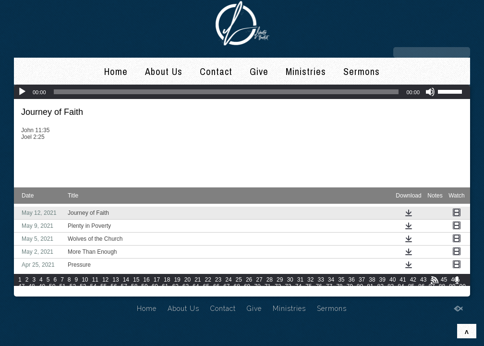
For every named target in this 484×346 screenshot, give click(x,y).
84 (401, 286)
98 (93, 293)
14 (126, 279)
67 (226, 286)
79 (350, 286)
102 (142, 293)
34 (331, 279)
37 (362, 279)
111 (263, 293)
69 (247, 286)
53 (83, 286)
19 (177, 279)
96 (73, 293)
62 (175, 286)
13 (115, 279)
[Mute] (430, 92)
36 (352, 279)
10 (85, 279)
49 (42, 286)
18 (167, 279)
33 (320, 279)
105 (182, 293)
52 (73, 286)
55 (103, 286)
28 (269, 279)
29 (280, 279)
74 (298, 286)
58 (134, 286)
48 (31, 286)
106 (196, 293)
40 (392, 279)
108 (223, 293)
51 (62, 286)
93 (42, 293)
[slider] (226, 91)
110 (250, 293)
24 (228, 279)
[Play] (22, 92)
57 (124, 286)
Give (259, 71)
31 (300, 279)
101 (128, 293)
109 (237, 293)
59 (144, 286)
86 (421, 286)
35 (341, 279)
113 (290, 293)
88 (442, 286)
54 (93, 286)
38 (372, 279)
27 (259, 279)
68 (237, 286)
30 (290, 279)
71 (268, 286)
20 (187, 279)
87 (431, 286)
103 (155, 293)
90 (462, 286)
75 (308, 286)
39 (382, 279)
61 (165, 286)
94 (52, 293)
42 (413, 279)
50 (52, 286)
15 (136, 279)
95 (62, 293)
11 (95, 279)
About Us (163, 71)
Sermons (361, 71)
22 (208, 279)
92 (31, 293)
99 (103, 293)
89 (452, 286)
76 (318, 286)
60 (155, 286)
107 (209, 293)
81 (370, 286)
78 (339, 286)
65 (206, 286)
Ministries (306, 71)
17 (157, 279)
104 (169, 293)
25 (239, 279)
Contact (216, 71)
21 (197, 279)
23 (218, 279)
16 (146, 279)
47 (21, 286)
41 (402, 279)
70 (257, 286)
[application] (242, 92)
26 (249, 279)
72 (278, 286)
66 (216, 286)
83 (390, 286)
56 (113, 286)
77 (329, 286)
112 (277, 293)
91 (21, 293)
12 (105, 279)
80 (360, 286)
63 (185, 286)
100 (115, 293)
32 (310, 279)
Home (116, 71)
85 (411, 286)
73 (288, 286)
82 (380, 286)
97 (83, 293)
